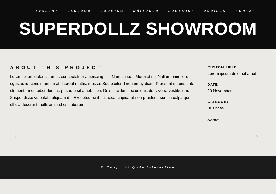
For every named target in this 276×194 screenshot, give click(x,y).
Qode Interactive (153, 167)
